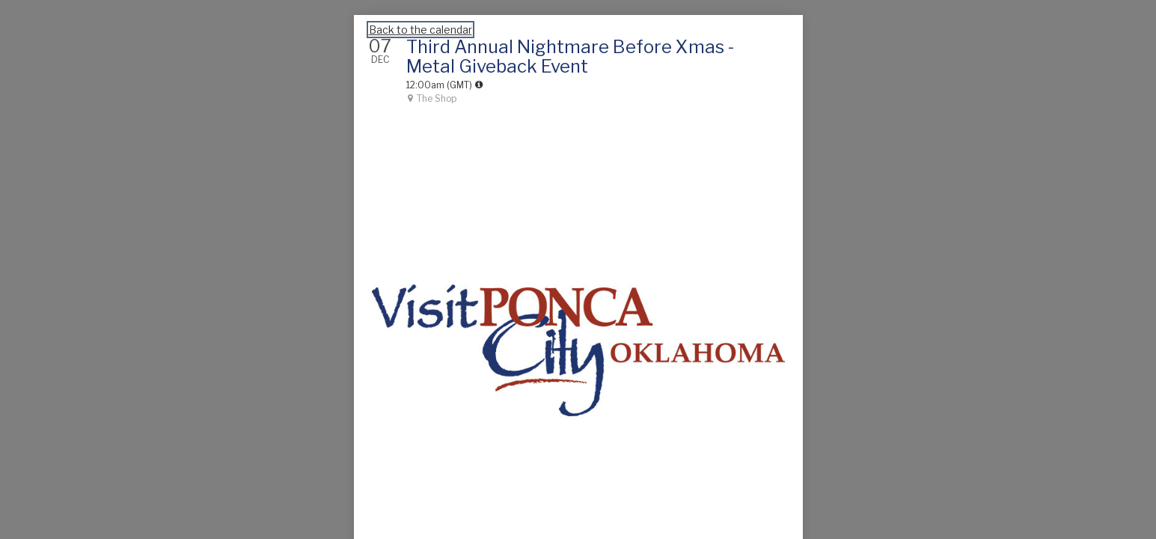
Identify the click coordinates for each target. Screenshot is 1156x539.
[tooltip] (479, 84)
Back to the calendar (420, 29)
